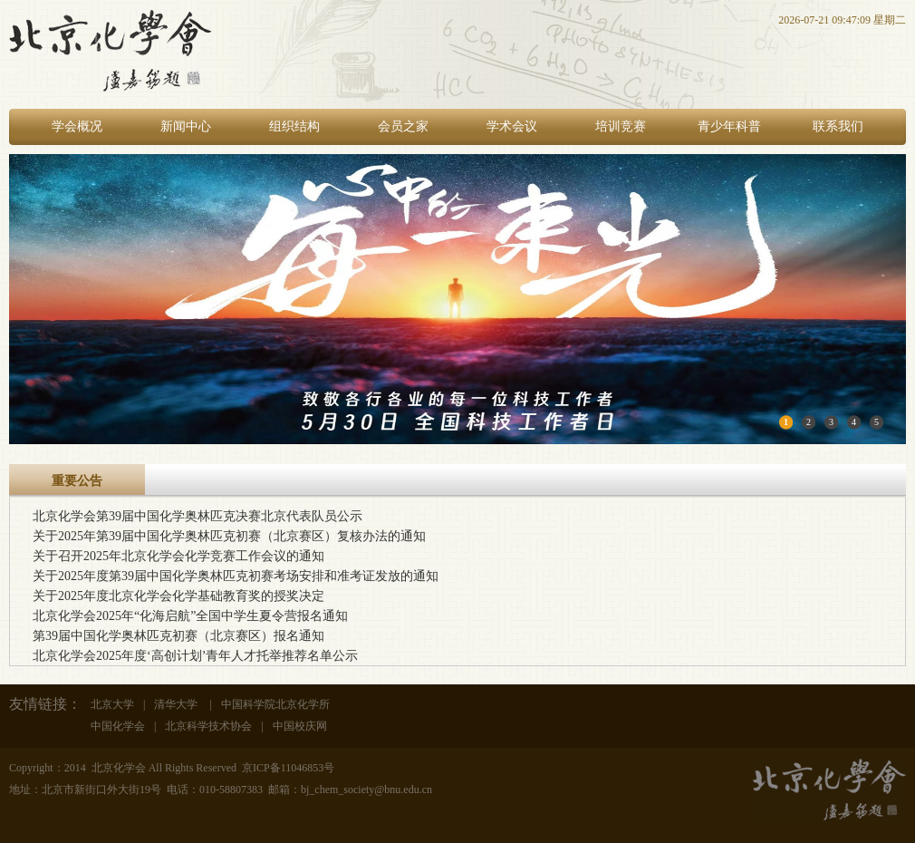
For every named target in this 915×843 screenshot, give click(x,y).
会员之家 (403, 126)
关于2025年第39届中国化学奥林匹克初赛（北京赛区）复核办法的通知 (229, 536)
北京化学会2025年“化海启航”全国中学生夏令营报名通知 (190, 616)
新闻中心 (185, 126)
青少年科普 (729, 126)
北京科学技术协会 (208, 726)
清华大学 (177, 704)
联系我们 (838, 126)
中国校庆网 (300, 726)
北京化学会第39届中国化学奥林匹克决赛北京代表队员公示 (197, 516)
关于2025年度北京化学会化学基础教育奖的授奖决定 (178, 596)
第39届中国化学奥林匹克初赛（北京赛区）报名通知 (178, 636)
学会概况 (77, 126)
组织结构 (294, 126)
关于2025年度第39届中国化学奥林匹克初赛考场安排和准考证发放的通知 (235, 576)
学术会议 (511, 126)
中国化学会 (118, 726)
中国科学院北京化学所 (275, 704)
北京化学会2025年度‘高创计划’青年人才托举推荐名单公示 (195, 656)
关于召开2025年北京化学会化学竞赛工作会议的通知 (178, 556)
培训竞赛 (620, 126)
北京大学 (112, 704)
